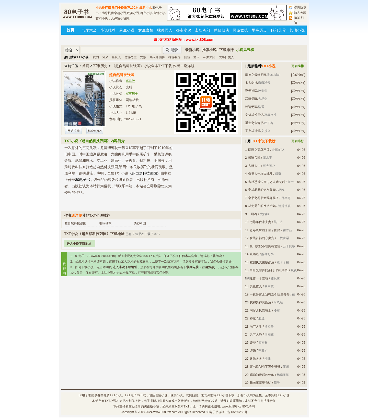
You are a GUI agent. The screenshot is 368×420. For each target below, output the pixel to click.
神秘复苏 (174, 57)
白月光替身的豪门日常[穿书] (269, 270)
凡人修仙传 (157, 57)
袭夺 (253, 342)
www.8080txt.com (165, 412)
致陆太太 (256, 359)
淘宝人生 (256, 326)
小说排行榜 (103, 7)
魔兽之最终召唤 (256, 75)
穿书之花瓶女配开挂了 (263, 198)
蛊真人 (116, 57)
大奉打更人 (226, 57)
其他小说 (297, 30)
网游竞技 (240, 30)
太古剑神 (251, 82)
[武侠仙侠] (298, 82)
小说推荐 (108, 30)
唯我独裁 (105, 223)
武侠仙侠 (221, 30)
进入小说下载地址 (79, 243)
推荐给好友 (94, 131)
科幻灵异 (278, 30)
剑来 (105, 57)
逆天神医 (251, 91)
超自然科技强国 (75, 223)
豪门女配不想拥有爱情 (265, 246)
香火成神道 (252, 131)
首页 (85, 66)
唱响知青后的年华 (262, 375)
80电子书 (85, 395)
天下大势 (256, 334)
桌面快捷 (300, 7)
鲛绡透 (254, 254)
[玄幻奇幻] (298, 75)
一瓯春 (252, 214)
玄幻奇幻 (202, 30)
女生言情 (146, 30)
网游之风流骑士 (260, 310)
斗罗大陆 (209, 57)
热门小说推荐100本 (125, 7)
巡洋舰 (130, 81)
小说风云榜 (245, 50)
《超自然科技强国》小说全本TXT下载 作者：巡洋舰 (153, 66)
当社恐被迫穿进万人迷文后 (266, 182)
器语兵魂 (254, 157)
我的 (96, 57)
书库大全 (89, 30)
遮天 (196, 57)
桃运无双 (251, 107)
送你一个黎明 (259, 278)
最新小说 (145, 7)
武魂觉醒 (251, 99)
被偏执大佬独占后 (262, 262)
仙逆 (187, 57)
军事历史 (259, 30)
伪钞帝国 (140, 223)
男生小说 (127, 30)
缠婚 (253, 350)
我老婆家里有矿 (260, 383)
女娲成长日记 (254, 115)
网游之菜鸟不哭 (259, 150)
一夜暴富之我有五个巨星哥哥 (270, 294)
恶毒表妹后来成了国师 (265, 230)
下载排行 (226, 50)
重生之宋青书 (254, 123)
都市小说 (183, 30)
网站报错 (73, 131)
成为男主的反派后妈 (262, 206)
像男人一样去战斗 (260, 174)
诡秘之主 (130, 57)
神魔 (253, 318)
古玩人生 (254, 166)
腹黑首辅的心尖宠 (262, 238)
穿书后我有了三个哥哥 (265, 366)
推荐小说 (209, 50)
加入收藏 (300, 13)
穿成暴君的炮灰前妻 (262, 190)
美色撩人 (256, 286)
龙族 (143, 57)
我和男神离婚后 (260, 302)
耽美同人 (164, 30)
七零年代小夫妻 (260, 222)
